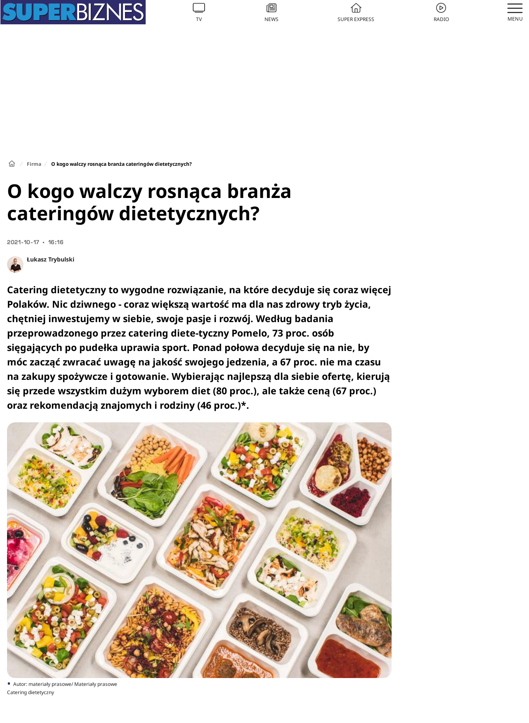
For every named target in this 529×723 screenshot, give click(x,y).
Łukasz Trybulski (50, 259)
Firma (34, 163)
